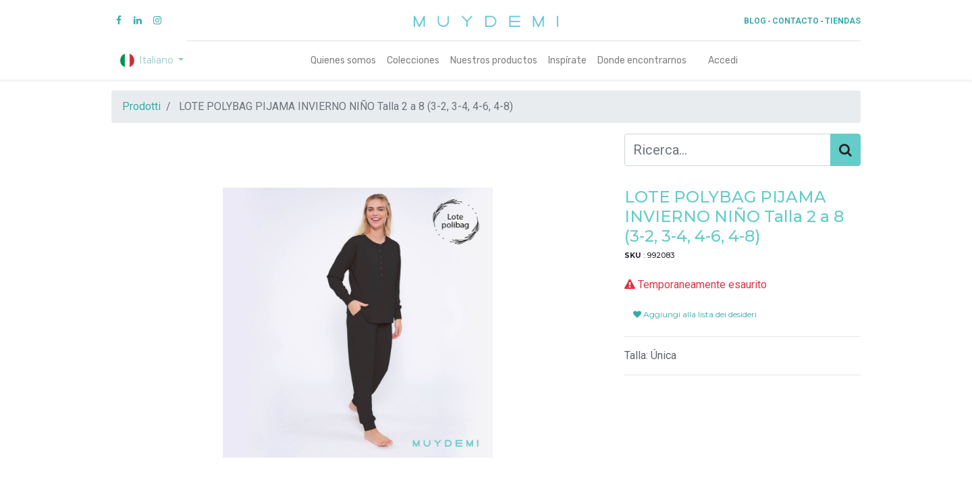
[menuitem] (343, 60)
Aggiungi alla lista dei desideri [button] (695, 314)
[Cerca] (845, 150)
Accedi (723, 60)
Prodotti (141, 106)
